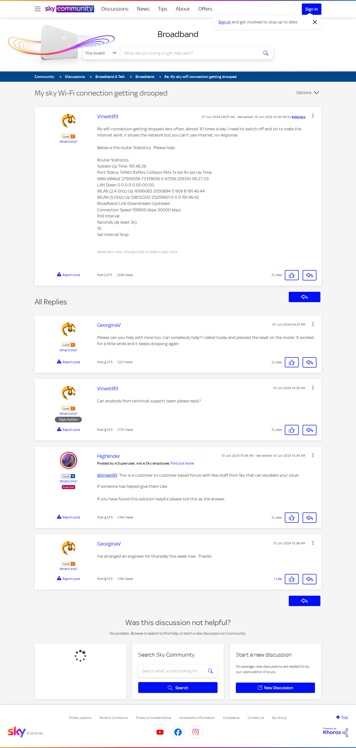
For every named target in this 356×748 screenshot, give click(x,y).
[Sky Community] (69, 9)
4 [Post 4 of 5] (105, 517)
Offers (205, 9)
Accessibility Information (197, 718)
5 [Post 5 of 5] (105, 579)
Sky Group (279, 718)
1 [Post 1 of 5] (105, 275)
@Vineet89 (107, 475)
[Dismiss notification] (315, 22)
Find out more (182, 463)
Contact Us (256, 718)
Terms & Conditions (113, 718)
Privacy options (80, 718)
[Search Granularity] (101, 53)
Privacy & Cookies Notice (153, 718)
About (183, 9)
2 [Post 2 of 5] (105, 362)
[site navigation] (38, 9)
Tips (162, 9)
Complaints (231, 718)
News (143, 9)
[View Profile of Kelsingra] (298, 117)
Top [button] (344, 717)
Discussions (115, 9)
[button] (313, 115)
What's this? (68, 141)
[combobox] (189, 53)
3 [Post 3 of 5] (105, 430)
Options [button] (304, 92)
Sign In (311, 9)
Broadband (178, 34)
